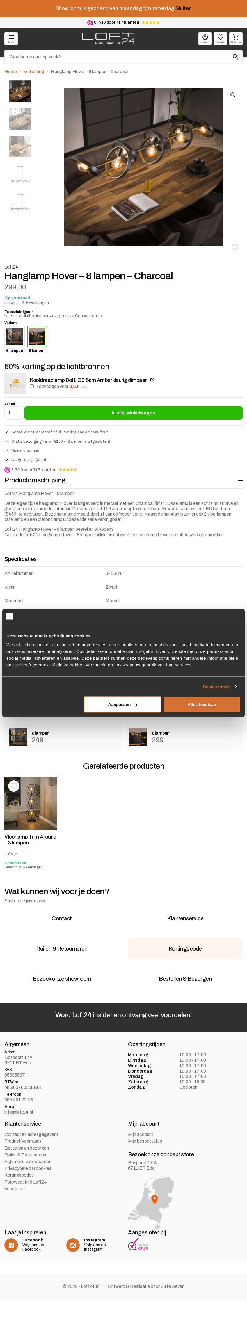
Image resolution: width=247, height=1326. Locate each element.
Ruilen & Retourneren (25, 1180)
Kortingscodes (19, 1201)
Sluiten (183, 8)
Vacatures (14, 1214)
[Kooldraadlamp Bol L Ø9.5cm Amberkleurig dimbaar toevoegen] (32, 386)
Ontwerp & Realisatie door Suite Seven (146, 1312)
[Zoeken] (123, 57)
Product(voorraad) (22, 1167)
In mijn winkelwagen (133, 412)
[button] (234, 247)
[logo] (108, 38)
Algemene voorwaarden (27, 1187)
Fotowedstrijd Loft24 (25, 1207)
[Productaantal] (13, 413)
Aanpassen (122, 704)
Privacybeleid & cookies (27, 1194)
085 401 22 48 (18, 1125)
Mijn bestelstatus (145, 1167)
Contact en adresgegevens (31, 1160)
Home (10, 71)
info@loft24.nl (18, 1138)
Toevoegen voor (59, 386)
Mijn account (140, 1160)
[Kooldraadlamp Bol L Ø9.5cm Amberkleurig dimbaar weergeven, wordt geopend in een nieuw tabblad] (152, 380)
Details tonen (216, 686)
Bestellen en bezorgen (26, 1173)
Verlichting (34, 71)
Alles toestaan (202, 704)
